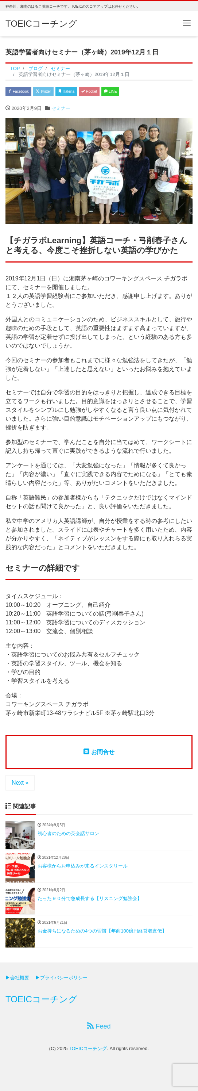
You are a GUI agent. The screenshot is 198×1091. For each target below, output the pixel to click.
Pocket (89, 91)
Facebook (18, 91)
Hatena (66, 91)
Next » (20, 783)
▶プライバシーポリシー (61, 977)
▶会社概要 (17, 977)
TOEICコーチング (41, 23)
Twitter (43, 91)
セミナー (60, 108)
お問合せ (99, 752)
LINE (110, 91)
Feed (98, 1026)
